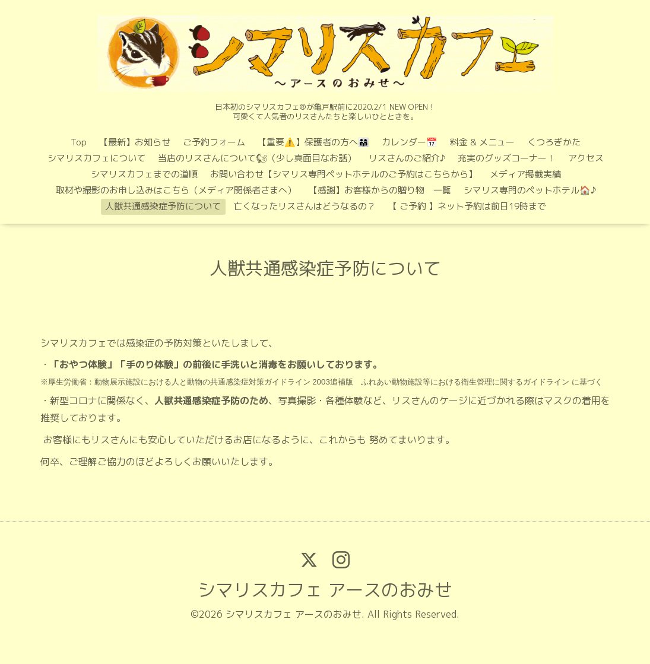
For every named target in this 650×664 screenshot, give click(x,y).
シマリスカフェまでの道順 (144, 174)
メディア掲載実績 (525, 174)
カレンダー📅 (409, 142)
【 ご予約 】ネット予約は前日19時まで (467, 206)
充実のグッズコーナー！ (507, 158)
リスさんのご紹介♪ (407, 158)
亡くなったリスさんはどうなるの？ (304, 206)
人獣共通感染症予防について (163, 206)
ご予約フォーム (214, 142)
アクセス (586, 158)
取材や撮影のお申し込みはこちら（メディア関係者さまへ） (176, 190)
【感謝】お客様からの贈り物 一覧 (380, 190)
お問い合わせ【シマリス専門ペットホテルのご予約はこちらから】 (343, 174)
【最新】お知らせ (134, 142)
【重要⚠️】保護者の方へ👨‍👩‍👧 (313, 142)
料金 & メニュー (482, 142)
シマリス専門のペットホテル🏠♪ (530, 190)
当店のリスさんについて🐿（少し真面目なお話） (257, 158)
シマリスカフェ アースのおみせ (325, 589)
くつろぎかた (554, 142)
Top (79, 142)
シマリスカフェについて (96, 158)
